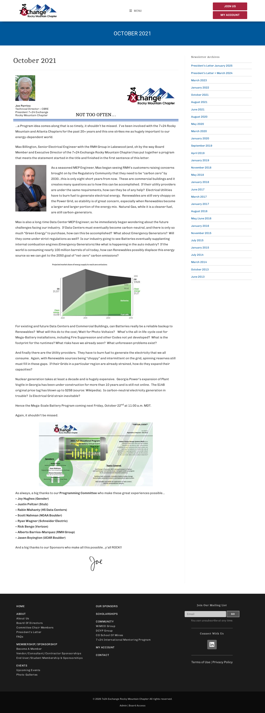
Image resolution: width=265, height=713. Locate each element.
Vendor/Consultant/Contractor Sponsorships (48, 653)
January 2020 (200, 138)
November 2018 (201, 167)
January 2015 (200, 247)
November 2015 (201, 233)
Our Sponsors (107, 606)
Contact (102, 655)
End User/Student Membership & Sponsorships (49, 657)
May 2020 (197, 123)
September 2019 (201, 145)
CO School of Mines (109, 635)
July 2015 (197, 240)
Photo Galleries (27, 674)
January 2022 (200, 87)
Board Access (137, 705)
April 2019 (198, 153)
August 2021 (199, 102)
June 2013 (198, 276)
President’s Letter (28, 632)
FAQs (19, 636)
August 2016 (199, 211)
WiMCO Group (106, 626)
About (53, 614)
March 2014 (199, 262)
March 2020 (199, 131)
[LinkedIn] (212, 644)
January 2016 (200, 225)
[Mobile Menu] (135, 11)
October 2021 (200, 94)
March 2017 (199, 196)
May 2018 (197, 174)
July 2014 (197, 254)
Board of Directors (29, 623)
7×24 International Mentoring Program (123, 639)
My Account (105, 647)
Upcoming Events (28, 670)
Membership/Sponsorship (53, 644)
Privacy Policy (222, 662)
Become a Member (29, 648)
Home (20, 606)
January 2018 (200, 182)
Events (53, 665)
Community (132, 621)
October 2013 (200, 269)
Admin (123, 705)
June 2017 (198, 189)
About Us (22, 618)
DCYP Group (104, 630)
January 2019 (200, 160)
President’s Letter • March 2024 (211, 73)
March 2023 (199, 80)
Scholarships (107, 613)
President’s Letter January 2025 (211, 65)
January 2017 (200, 203)
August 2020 (199, 116)
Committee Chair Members (35, 627)
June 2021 (198, 109)
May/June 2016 (201, 218)
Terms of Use (200, 662)
